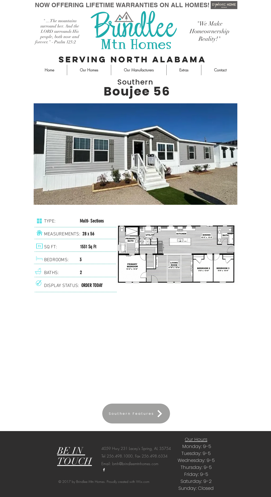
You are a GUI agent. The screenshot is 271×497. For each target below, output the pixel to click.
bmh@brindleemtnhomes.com (135, 463)
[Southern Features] (136, 413)
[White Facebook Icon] (104, 470)
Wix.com (142, 481)
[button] (135, 154)
